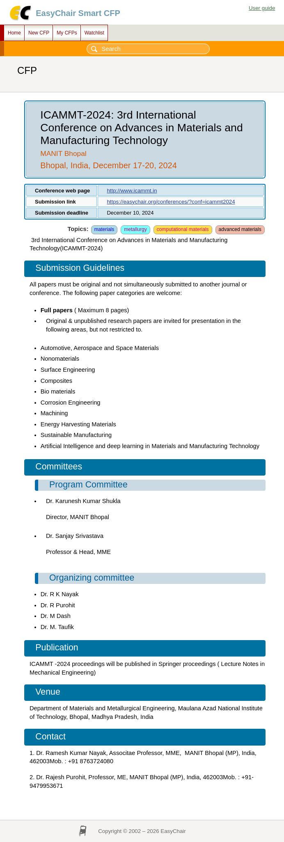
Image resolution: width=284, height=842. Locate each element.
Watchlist (94, 33)
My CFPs (67, 33)
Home (14, 33)
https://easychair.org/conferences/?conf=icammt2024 (171, 202)
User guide (262, 8)
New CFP (38, 33)
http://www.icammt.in (132, 191)
